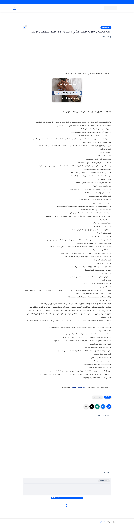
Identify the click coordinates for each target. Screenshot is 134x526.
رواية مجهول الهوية (79, 387)
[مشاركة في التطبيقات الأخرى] (86, 406)
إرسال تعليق (104, 480)
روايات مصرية (106, 27)
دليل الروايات (101, 522)
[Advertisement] (67, 20)
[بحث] (14, 8)
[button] (103, 406)
